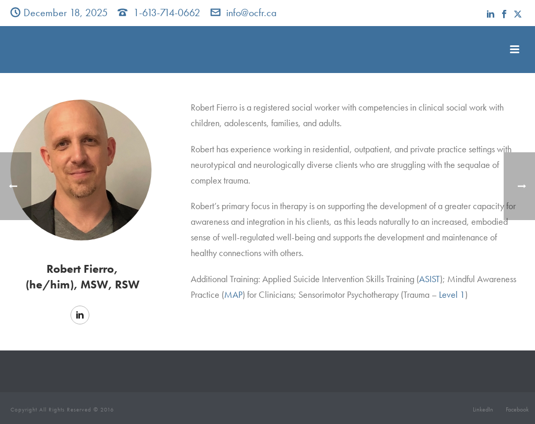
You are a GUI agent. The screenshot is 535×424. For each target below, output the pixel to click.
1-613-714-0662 (166, 12)
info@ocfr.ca (251, 12)
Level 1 (452, 294)
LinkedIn (483, 409)
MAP (233, 294)
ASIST (429, 279)
